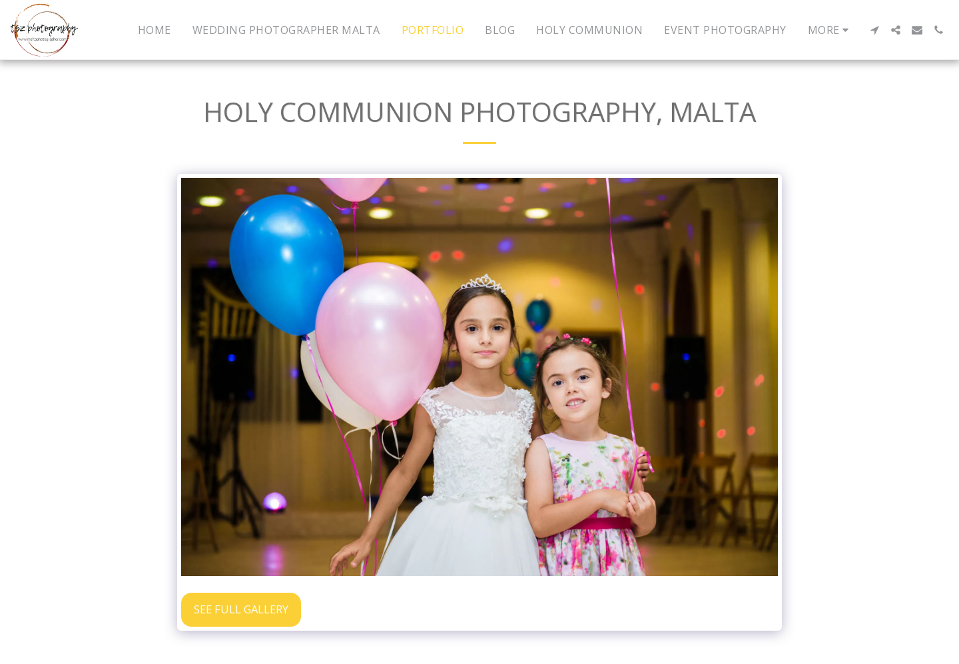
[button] (874, 30)
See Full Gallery (241, 609)
